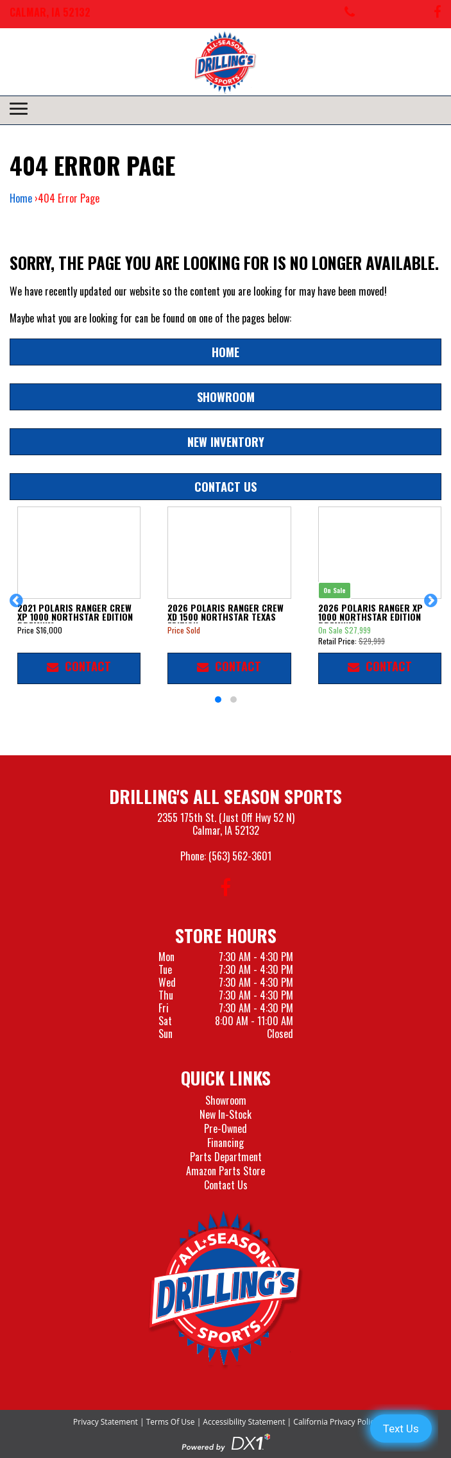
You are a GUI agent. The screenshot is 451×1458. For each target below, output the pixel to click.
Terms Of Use (170, 1421)
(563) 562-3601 (239, 856)
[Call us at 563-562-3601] (350, 14)
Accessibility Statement (244, 1421)
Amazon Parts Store (225, 1170)
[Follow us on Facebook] (437, 14)
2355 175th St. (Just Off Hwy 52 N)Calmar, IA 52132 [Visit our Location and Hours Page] (225, 824)
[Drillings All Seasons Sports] (225, 1289)
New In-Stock (225, 1114)
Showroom (226, 396)
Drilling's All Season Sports (225, 796)
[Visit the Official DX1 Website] (226, 1440)
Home (21, 198)
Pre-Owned (225, 1128)
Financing (225, 1142)
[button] (18, 606)
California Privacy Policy (335, 1421)
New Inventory (225, 441)
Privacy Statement (105, 1421)
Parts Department (226, 1156)
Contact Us (225, 486)
